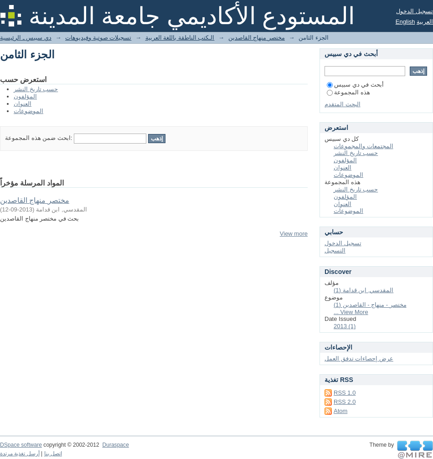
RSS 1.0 (345, 392)
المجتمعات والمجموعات (363, 146)
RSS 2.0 (345, 401)
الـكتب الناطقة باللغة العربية (180, 37)
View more (294, 233)
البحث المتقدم (343, 104)
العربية (425, 21)
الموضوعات (28, 111)
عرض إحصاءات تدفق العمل (359, 358)
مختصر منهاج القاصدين (256, 37)
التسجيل (335, 250)
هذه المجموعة (348, 92)
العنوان (22, 103)
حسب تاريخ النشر (36, 89)
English (405, 21)
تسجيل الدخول (414, 11)
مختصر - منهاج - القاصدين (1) (370, 304)
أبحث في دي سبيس (355, 84)
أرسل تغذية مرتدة (20, 453)
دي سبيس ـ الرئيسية (26, 37)
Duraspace (115, 445)
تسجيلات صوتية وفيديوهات (98, 37)
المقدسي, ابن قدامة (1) (363, 290)
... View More (351, 312)
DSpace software (21, 445)
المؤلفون (25, 96)
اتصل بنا (53, 453)
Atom (340, 410)
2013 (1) (345, 326)
